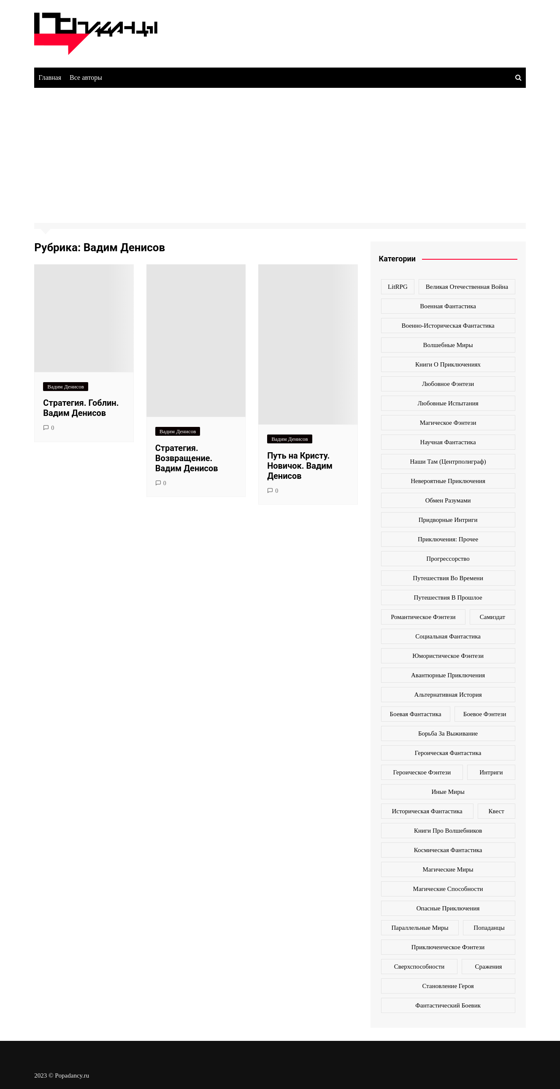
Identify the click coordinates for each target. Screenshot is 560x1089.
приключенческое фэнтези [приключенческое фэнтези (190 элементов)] (448, 947)
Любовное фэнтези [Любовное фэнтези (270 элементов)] (448, 383)
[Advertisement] (280, 151)
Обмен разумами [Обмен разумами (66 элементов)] (448, 500)
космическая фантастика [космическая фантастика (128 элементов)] (448, 850)
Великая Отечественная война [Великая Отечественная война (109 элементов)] (467, 286)
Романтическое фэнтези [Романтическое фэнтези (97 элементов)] (423, 617)
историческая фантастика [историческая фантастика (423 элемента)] (427, 811)
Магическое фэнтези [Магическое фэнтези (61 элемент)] (448, 422)
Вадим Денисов (65, 386)
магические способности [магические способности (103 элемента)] (448, 888)
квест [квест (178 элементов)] (496, 811)
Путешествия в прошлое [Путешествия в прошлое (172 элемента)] (448, 597)
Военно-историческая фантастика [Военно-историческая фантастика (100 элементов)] (447, 325)
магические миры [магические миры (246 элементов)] (448, 869)
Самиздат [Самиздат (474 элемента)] (492, 617)
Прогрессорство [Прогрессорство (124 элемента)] (448, 558)
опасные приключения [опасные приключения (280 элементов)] (448, 908)
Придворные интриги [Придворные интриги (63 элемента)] (448, 519)
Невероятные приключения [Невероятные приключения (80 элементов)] (448, 481)
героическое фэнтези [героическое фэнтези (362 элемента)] (422, 772)
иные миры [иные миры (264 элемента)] (447, 791)
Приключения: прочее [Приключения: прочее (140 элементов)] (448, 539)
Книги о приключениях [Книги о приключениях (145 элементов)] (448, 364)
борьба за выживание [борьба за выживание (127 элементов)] (448, 733)
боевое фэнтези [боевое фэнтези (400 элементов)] (484, 714)
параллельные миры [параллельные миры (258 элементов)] (419, 927)
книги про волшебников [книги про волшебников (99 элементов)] (448, 830)
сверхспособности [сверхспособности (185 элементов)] (419, 966)
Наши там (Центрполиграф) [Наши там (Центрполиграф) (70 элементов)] (448, 461)
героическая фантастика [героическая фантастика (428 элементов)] (448, 753)
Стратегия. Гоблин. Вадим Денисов (81, 408)
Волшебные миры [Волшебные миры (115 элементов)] (448, 345)
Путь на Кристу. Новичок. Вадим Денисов (300, 466)
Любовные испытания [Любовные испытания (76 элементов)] (448, 403)
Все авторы (86, 77)
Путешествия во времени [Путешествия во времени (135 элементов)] (448, 578)
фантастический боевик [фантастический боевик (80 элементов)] (448, 1005)
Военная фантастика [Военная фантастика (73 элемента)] (448, 306)
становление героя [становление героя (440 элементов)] (448, 986)
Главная (49, 77)
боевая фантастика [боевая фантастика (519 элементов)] (415, 714)
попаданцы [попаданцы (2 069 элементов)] (488, 927)
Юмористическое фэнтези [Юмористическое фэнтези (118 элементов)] (448, 655)
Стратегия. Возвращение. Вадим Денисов (186, 458)
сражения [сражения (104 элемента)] (488, 966)
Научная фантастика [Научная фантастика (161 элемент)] (448, 442)
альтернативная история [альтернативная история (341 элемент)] (448, 694)
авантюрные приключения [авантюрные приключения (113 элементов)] (448, 675)
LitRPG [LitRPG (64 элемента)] (398, 286)
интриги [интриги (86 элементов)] (491, 772)
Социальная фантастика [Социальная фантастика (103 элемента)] (448, 636)
